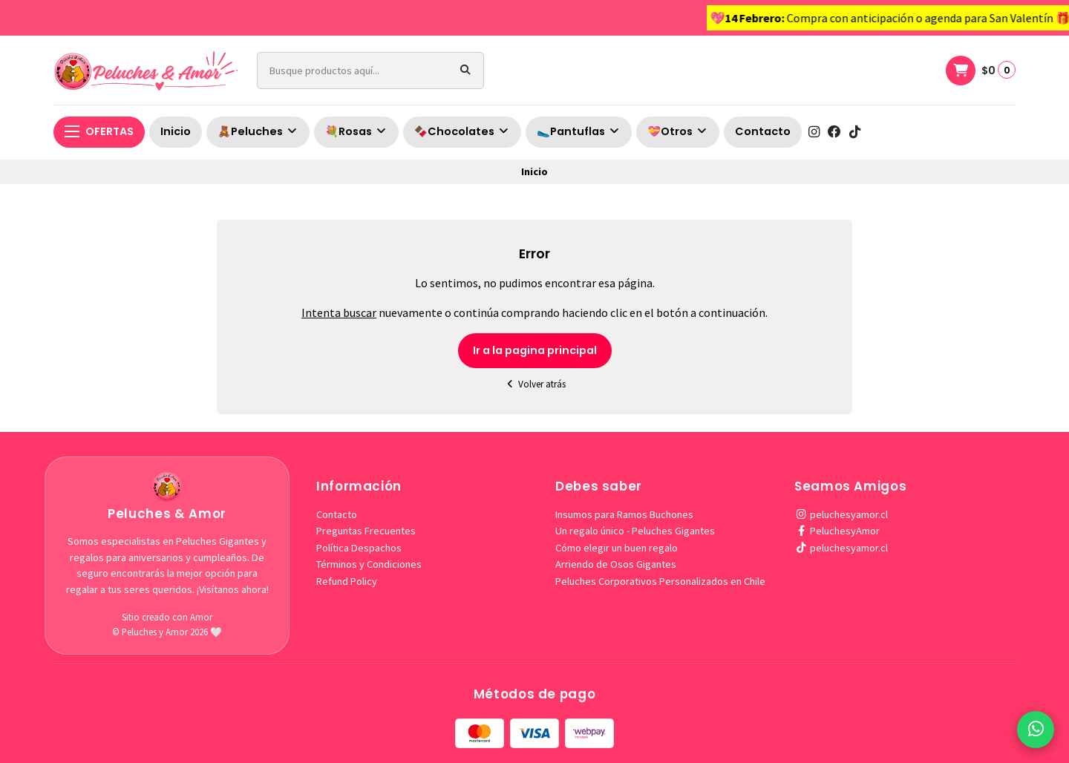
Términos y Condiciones (369, 564)
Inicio (175, 131)
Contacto (763, 131)
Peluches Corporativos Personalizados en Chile (660, 581)
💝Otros (677, 131)
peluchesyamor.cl (841, 514)
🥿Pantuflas (579, 131)
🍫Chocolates (462, 131)
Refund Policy (346, 581)
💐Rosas (356, 131)
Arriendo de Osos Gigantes (615, 564)
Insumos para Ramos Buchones (624, 514)
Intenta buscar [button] (338, 312)
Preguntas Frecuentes (366, 530)
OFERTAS (99, 131)
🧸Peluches (258, 131)
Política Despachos (359, 548)
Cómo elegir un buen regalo (616, 548)
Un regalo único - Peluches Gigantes (635, 530)
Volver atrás (534, 384)
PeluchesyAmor (837, 530)
